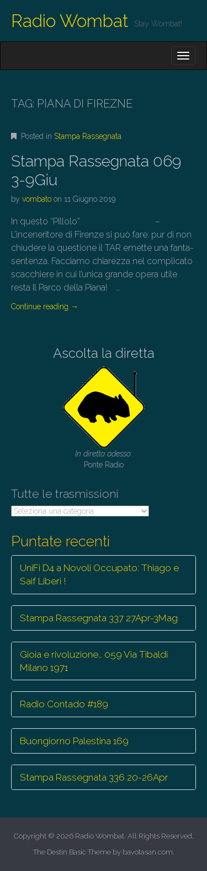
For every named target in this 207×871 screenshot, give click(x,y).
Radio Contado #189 (64, 703)
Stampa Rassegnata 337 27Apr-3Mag (99, 617)
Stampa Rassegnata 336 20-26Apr (94, 777)
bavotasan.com (148, 852)
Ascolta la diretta (104, 353)
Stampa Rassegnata (87, 136)
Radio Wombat (70, 20)
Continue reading (44, 306)
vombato (36, 199)
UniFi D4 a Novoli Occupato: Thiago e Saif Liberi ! (99, 574)
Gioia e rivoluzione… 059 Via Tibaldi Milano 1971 (94, 661)
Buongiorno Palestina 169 (74, 740)
